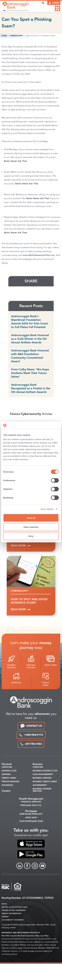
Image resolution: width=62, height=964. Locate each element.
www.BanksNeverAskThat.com (39, 255)
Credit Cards (9, 778)
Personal (7, 764)
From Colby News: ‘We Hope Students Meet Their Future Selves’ (30, 373)
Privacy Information (11, 913)
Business (38, 764)
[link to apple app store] (31, 843)
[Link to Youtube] (42, 866)
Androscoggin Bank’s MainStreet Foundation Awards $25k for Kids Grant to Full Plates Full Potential (29, 321)
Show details (47, 509)
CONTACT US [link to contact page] (31, 726)
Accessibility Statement (13, 920)
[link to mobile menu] (57, 8)
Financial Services (31, 802)
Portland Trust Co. (31, 805)
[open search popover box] (43, 3)
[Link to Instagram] (35, 866)
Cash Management (43, 774)
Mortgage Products (31, 814)
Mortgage (31, 811)
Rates (4, 904)
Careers (6, 791)
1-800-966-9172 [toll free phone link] (31, 735)
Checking (7, 767)
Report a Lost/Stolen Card (14, 907)
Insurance (7, 785)
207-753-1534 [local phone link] (31, 744)
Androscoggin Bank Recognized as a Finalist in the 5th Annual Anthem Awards (30, 388)
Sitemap (5, 917)
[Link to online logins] (53, 3)
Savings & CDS (9, 771)
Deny (31, 536)
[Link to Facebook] (27, 866)
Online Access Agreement (14, 910)
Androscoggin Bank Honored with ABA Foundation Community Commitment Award (30, 356)
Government (40, 785)
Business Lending (42, 778)
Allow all (31, 518)
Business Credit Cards (45, 782)
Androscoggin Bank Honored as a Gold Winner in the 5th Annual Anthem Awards (30, 338)
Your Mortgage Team (31, 821)
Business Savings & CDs (45, 771)
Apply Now (31, 818)
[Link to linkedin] (19, 866)
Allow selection (31, 527)
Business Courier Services (42, 790)
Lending (6, 774)
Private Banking (10, 782)
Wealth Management (31, 799)
